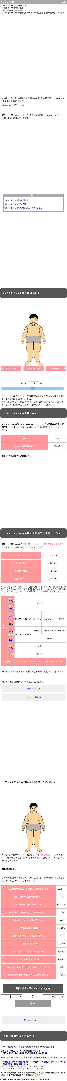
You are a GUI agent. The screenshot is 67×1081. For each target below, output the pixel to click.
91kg (11, 601)
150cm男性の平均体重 (13, 10)
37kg (11, 647)
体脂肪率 (22, 383)
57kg (11, 624)
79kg (11, 608)
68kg (11, 616)
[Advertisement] (33, 54)
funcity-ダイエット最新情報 (15, 5)
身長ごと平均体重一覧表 (13, 8)
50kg (11, 632)
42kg (11, 640)
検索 (32, 1003)
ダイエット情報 (7, 2)
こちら (31, 456)
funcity (63, 2)
